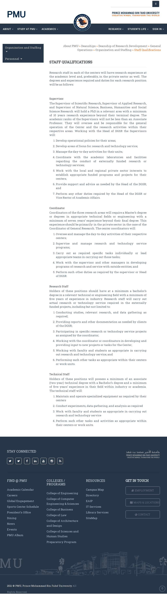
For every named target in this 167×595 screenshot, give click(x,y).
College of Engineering (62, 493)
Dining (11, 518)
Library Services (97, 512)
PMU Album (15, 535)
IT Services (93, 507)
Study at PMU (27, 29)
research (116, 29)
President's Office (19, 512)
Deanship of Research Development (122, 46)
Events (12, 529)
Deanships (88, 46)
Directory (92, 495)
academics (50, 29)
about (8, 29)
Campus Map (95, 489)
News (11, 524)
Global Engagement (20, 501)
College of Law (57, 515)
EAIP (89, 501)
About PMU (70, 46)
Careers (12, 495)
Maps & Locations (145, 502)
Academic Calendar (20, 489)
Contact (142, 514)
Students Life (138, 29)
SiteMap (91, 518)
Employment (143, 490)
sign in (158, 29)
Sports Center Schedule (23, 507)
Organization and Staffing (113, 50)
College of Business (60, 509)
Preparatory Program (61, 542)
